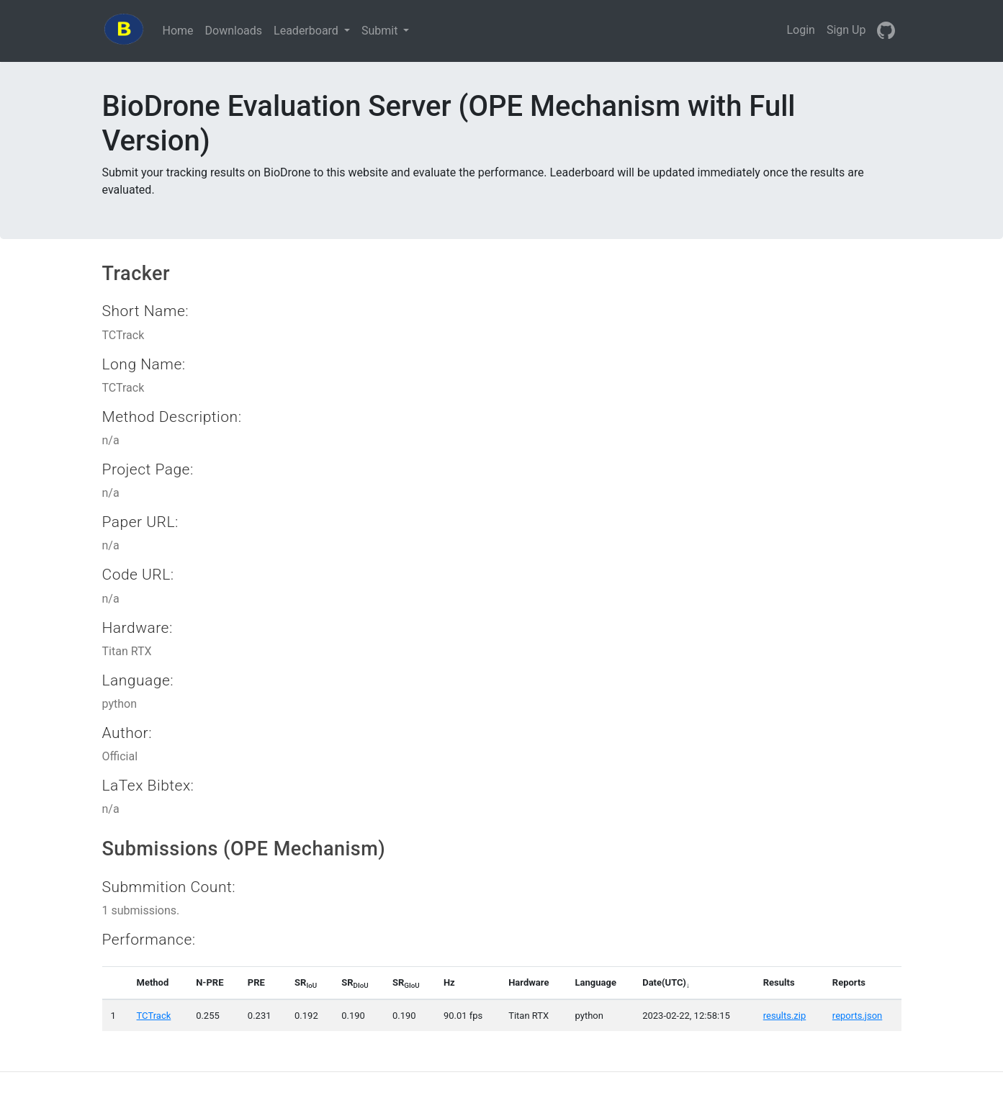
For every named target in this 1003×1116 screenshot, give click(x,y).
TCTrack (154, 1015)
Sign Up (846, 30)
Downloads (236, 29)
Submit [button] (380, 30)
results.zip (784, 1015)
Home (181, 29)
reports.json (857, 1015)
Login (800, 30)
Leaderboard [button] (307, 30)
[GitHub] (886, 31)
